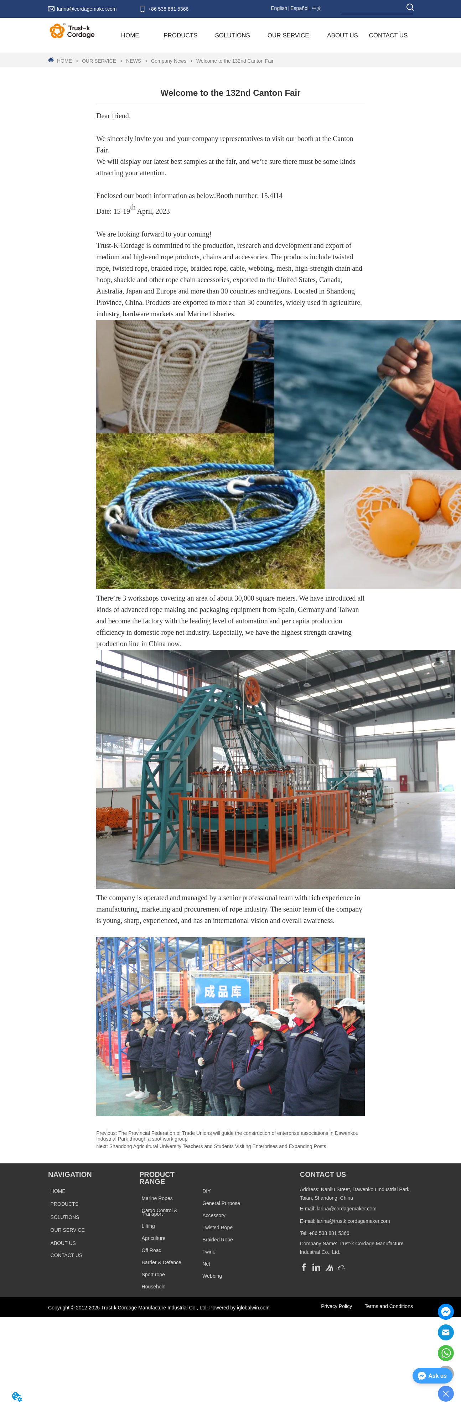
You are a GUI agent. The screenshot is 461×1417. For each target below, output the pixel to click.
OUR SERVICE (99, 61)
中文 (317, 8)
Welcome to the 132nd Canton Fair (234, 61)
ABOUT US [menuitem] (342, 35)
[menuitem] (180, 36)
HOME (64, 61)
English (279, 8)
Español (299, 8)
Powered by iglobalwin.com (239, 1307)
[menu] (261, 36)
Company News (169, 61)
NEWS (134, 61)
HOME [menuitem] (130, 35)
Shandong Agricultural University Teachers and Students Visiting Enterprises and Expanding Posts (217, 1146)
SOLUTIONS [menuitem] (232, 35)
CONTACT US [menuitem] (388, 35)
